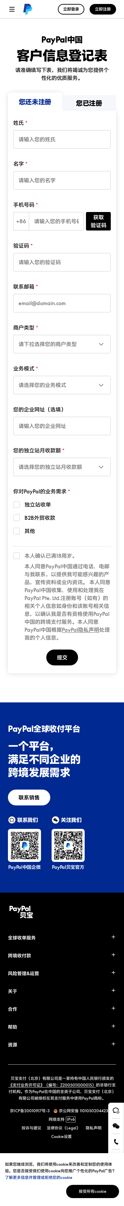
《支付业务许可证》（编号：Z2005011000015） (52, 1084)
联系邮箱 (23, 286)
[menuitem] (35, 101)
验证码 (21, 245)
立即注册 (103, 9)
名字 (18, 163)
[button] (62, 938)
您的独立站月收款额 (37, 450)
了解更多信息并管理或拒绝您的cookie (38, 1177)
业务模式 (23, 368)
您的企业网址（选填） (39, 409)
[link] (26, 9)
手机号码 (23, 204)
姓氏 (18, 123)
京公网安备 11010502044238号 (86, 1110)
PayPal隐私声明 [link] (80, 629)
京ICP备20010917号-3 (30, 1110)
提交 (62, 657)
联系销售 (29, 797)
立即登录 (71, 9)
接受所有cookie (92, 1191)
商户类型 (23, 327)
